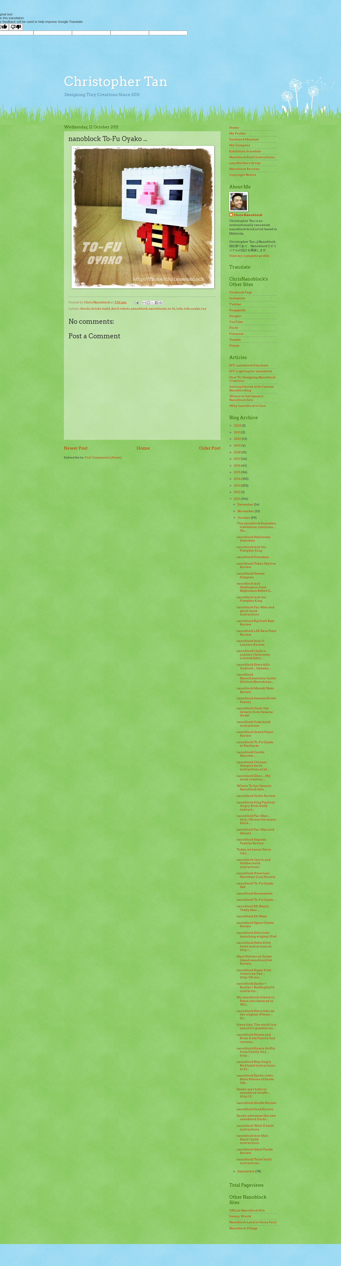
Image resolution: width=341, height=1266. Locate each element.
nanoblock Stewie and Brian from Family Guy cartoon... (256, 1038)
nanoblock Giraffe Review (256, 1103)
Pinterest (236, 334)
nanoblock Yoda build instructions (253, 723)
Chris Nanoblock (248, 215)
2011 (237, 498)
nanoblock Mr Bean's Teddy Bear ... (253, 908)
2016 (237, 465)
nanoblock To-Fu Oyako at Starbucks (255, 744)
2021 (237, 432)
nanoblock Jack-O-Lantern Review (251, 642)
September (246, 1171)
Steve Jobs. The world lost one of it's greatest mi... (256, 1026)
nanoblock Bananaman (254, 893)
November (246, 511)
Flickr (233, 327)
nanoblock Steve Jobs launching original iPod (256, 934)
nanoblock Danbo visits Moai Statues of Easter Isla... (255, 1079)
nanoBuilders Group (245, 163)
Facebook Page (240, 292)
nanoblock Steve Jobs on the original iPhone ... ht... (255, 1014)
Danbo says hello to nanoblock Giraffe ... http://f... (253, 1092)
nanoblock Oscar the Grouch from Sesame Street (255, 711)
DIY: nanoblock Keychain (248, 365)
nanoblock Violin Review (256, 795)
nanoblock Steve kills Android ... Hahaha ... (254, 666)
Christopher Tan (116, 81)
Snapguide (237, 310)
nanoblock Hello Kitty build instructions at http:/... (254, 946)
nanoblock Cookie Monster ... (250, 754)
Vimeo (234, 345)
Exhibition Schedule (245, 151)
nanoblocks (158, 308)
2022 (238, 425)
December (245, 504)
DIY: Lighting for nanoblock (250, 371)
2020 (238, 438)
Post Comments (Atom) (103, 457)
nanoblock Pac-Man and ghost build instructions (255, 610)
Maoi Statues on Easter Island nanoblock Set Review (254, 960)
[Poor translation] (16, 27)
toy (203, 308)
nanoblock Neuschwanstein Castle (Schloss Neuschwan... (256, 678)
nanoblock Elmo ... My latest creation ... (254, 777)
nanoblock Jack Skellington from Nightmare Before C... (254, 587)
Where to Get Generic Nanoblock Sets (246, 398)
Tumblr (235, 339)
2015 (237, 472)
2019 (237, 445)
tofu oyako (192, 308)
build (106, 308)
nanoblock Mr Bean (252, 916)
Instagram (237, 298)
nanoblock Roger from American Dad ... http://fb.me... (254, 973)
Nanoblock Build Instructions (252, 157)
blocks (85, 308)
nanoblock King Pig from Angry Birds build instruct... (256, 806)
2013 (237, 485)
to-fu (171, 308)
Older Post (210, 448)
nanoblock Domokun (253, 557)
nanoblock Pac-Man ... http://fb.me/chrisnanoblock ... (256, 819)
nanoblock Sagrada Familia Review (251, 841)
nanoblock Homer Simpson (251, 575)
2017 (237, 458)
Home (143, 448)
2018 (237, 452)
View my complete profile (249, 256)
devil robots (120, 308)
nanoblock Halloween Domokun (254, 538)
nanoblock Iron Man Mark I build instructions (252, 1139)
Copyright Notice (242, 174)
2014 (237, 478)
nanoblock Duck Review (255, 1109)
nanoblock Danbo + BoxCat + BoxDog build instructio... (255, 987)
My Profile (237, 133)
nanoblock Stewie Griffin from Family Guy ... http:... (256, 1052)
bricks (96, 308)
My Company (239, 145)
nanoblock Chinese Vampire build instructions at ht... (253, 765)
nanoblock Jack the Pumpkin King (251, 548)
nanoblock (139, 308)
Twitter (235, 304)
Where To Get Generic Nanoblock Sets (254, 787)
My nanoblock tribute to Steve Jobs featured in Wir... (255, 1000)
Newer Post (76, 448)
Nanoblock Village (243, 1228)
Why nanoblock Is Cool (247, 405)
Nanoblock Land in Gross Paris (253, 1222)
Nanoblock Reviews (244, 169)
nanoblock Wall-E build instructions (255, 1127)
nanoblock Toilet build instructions (254, 1161)
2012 (237, 492)
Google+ (235, 316)
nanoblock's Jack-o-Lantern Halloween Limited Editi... (253, 654)
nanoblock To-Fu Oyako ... (256, 899)
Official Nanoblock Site (247, 1210)
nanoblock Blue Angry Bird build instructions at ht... (256, 1065)
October (244, 517)
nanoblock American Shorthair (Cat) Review (256, 875)
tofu (179, 308)
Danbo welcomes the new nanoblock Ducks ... (256, 1117)
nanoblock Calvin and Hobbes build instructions (254, 863)
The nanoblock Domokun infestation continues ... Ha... (256, 527)
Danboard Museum (244, 139)
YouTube (236, 322)
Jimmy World (240, 1216)
